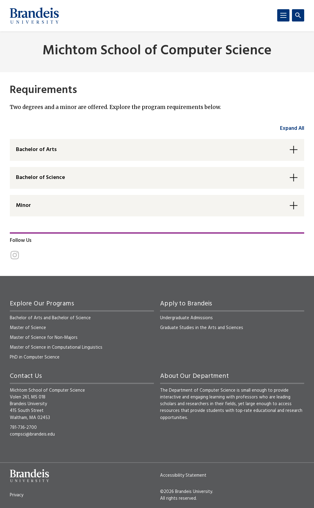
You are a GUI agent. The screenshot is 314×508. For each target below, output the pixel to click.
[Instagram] (15, 255)
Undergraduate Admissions (186, 318)
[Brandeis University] (34, 15)
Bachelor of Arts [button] (36, 149)
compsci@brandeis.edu (32, 434)
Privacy (16, 495)
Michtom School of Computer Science (157, 51)
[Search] (298, 15)
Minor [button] (23, 205)
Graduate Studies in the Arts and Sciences (201, 328)
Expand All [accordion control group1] (292, 128)
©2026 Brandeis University (186, 491)
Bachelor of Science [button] (40, 177)
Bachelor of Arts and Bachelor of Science (50, 318)
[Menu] (283, 15)
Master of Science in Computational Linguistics (56, 347)
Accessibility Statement (183, 475)
